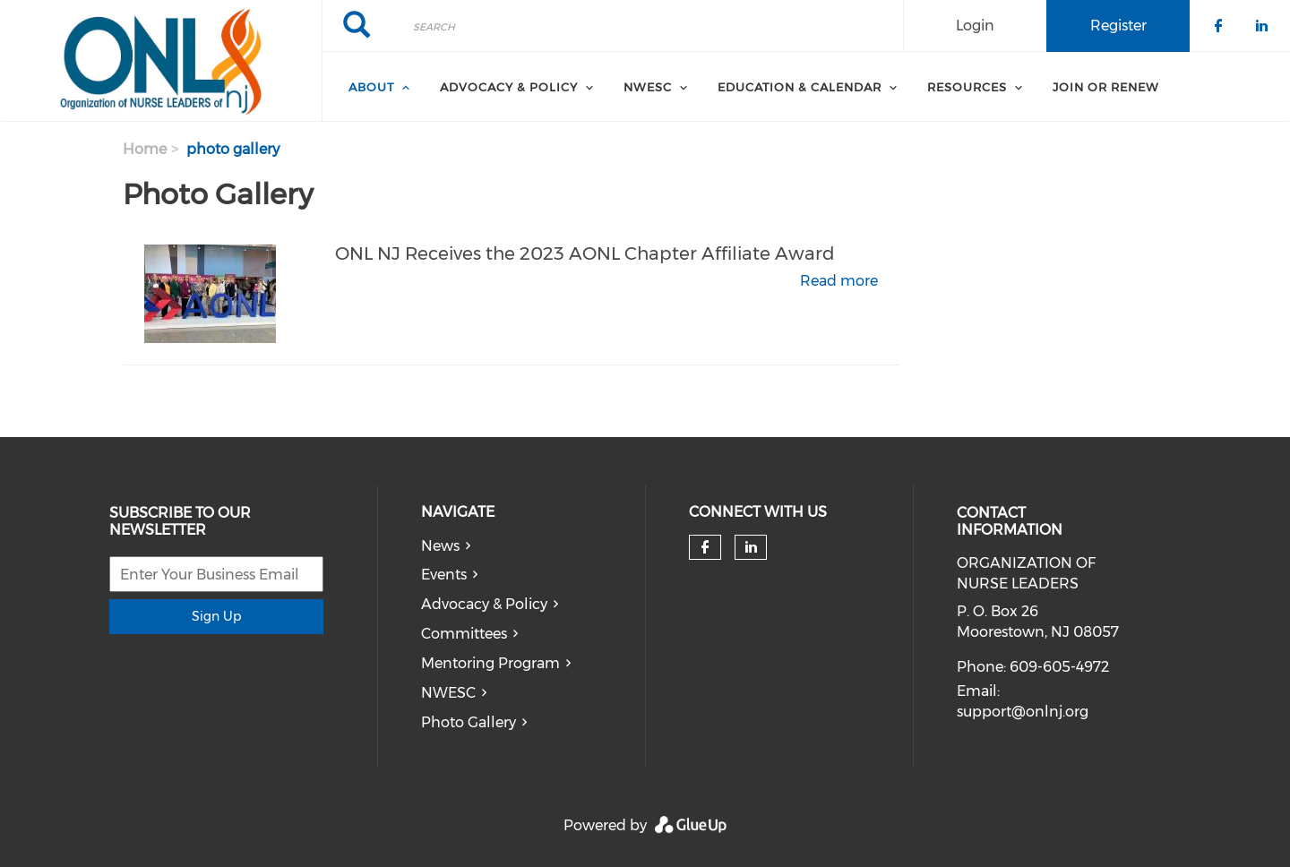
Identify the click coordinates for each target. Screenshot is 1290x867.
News (440, 545)
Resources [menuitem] (967, 87)
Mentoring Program (490, 663)
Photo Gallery (468, 722)
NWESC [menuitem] (648, 87)
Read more (839, 280)
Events (444, 574)
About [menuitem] (371, 87)
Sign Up (216, 616)
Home (145, 149)
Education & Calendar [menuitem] (800, 87)
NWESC (448, 692)
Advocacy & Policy (484, 604)
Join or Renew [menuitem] (1106, 87)
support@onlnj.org (1022, 711)
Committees (464, 633)
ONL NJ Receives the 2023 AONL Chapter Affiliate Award (585, 253)
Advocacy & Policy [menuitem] (509, 87)
